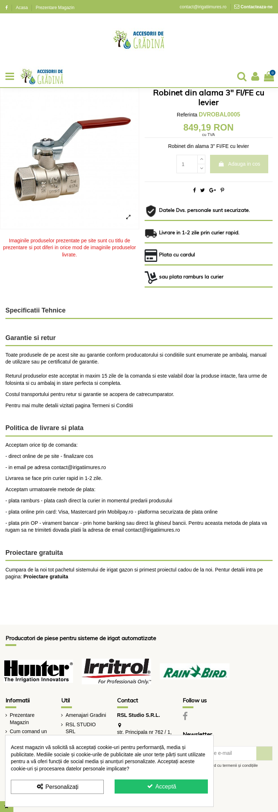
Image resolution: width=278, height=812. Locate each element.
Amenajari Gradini (85, 715)
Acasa (22, 7)
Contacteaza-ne (256, 6)
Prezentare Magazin (55, 7)
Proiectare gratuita (45, 576)
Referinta (187, 115)
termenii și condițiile (240, 765)
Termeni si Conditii (112, 405)
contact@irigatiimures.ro (203, 6)
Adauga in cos (239, 164)
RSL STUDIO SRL (80, 728)
